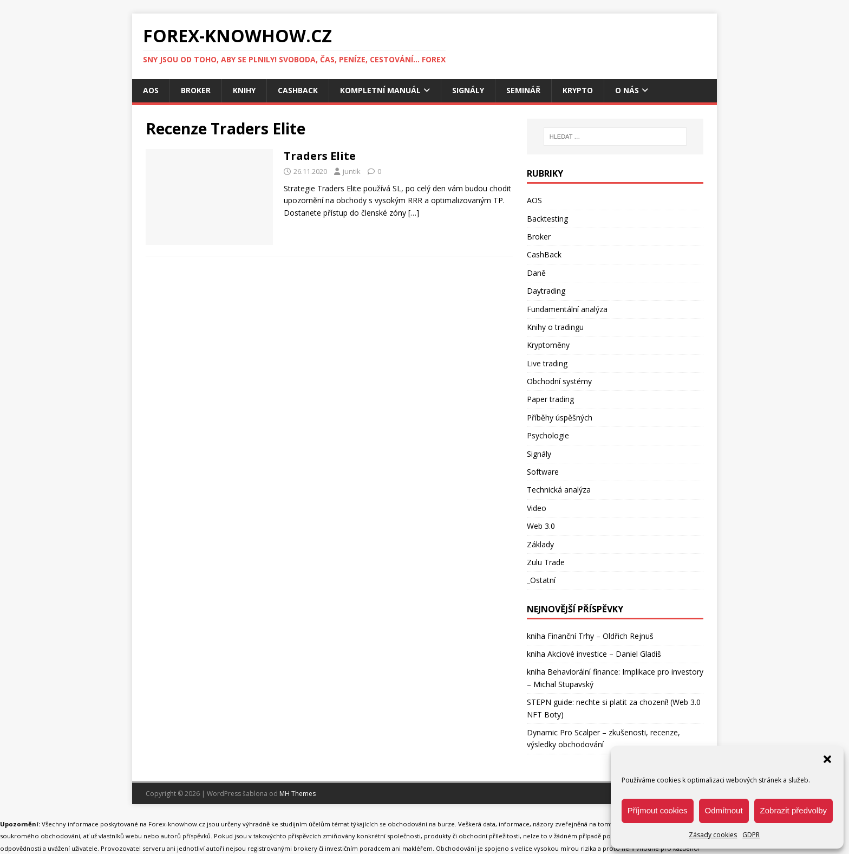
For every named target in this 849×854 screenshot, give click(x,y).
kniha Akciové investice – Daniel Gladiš (594, 654)
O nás (627, 90)
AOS (151, 90)
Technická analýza (559, 489)
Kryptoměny (548, 345)
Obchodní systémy (559, 381)
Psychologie (548, 435)
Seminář (523, 90)
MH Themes (297, 793)
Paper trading (550, 399)
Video (536, 508)
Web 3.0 (541, 526)
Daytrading (546, 291)
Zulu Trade (546, 562)
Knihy (244, 90)
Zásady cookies (713, 834)
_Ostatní (541, 580)
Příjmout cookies (658, 810)
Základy (540, 544)
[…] (413, 213)
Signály (468, 90)
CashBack (298, 90)
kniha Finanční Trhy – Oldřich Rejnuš (590, 636)
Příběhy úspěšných (559, 417)
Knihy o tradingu (555, 327)
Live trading (547, 363)
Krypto (578, 90)
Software (543, 472)
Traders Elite (320, 155)
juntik (352, 171)
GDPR (751, 834)
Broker (196, 90)
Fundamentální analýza (567, 309)
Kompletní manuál (380, 90)
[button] (827, 759)
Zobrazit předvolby (793, 810)
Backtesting (547, 219)
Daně (536, 273)
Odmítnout (724, 810)
